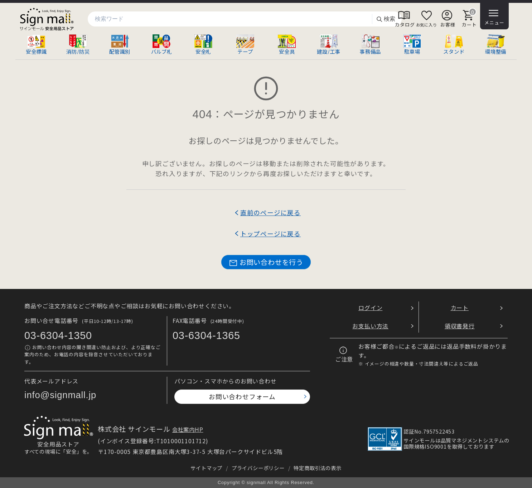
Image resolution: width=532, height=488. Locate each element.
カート (460, 307)
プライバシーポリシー (258, 468)
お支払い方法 (370, 326)
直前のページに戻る (270, 212)
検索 (385, 19)
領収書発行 (460, 326)
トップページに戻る (270, 233)
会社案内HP (187, 429)
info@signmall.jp (60, 395)
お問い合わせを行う (266, 262)
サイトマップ (206, 468)
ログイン (370, 307)
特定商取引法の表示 (317, 468)
